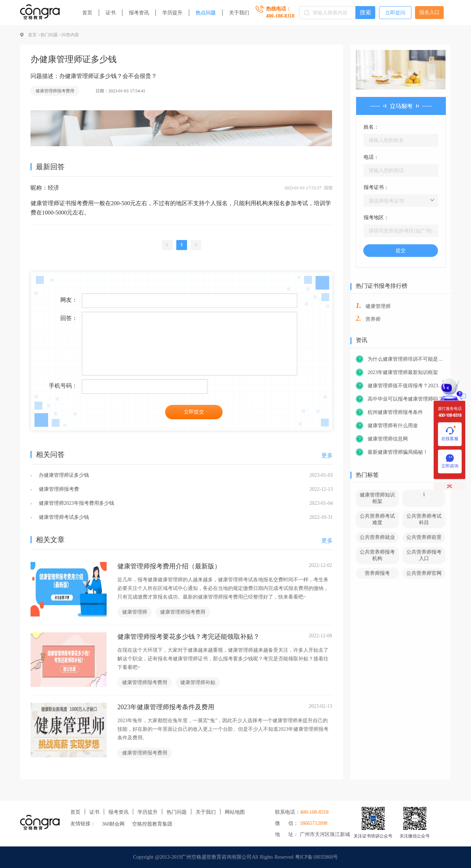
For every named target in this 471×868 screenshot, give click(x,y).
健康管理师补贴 (197, 682)
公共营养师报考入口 (424, 555)
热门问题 (177, 812)
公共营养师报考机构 (377, 555)
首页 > (34, 34)
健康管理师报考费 (58, 489)
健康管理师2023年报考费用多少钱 (75, 503)
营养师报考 (377, 573)
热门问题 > (51, 34)
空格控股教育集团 (152, 824)
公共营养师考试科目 (424, 519)
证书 (111, 12)
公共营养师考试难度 (377, 519)
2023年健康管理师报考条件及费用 (165, 707)
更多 (327, 455)
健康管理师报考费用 (55, 90)
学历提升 (172, 12)
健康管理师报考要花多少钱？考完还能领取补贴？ (188, 636)
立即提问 (395, 12)
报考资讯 (139, 12)
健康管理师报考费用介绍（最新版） (169, 566)
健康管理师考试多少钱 (63, 517)
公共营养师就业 (377, 537)
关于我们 (239, 12)
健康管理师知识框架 (377, 498)
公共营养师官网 (424, 573)
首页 (87, 12)
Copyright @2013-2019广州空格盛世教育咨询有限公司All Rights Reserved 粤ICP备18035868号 (235, 857)
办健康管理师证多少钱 (63, 475)
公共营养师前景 (424, 537)
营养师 (373, 319)
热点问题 (206, 12)
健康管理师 (134, 612)
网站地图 (235, 812)
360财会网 (113, 824)
